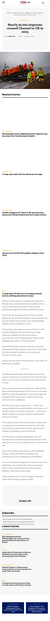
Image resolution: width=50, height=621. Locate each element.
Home (9, 13)
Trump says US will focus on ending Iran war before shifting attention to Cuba (22, 294)
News (4, 291)
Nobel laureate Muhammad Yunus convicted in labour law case (13, 609)
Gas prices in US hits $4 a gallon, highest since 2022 (23, 254)
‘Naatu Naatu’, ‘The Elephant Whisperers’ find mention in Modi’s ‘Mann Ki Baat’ (37, 609)
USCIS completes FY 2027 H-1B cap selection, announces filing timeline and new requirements (24, 213)
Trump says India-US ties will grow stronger (22, 174)
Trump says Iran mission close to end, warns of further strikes (16, 584)
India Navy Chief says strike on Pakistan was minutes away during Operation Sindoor (16, 554)
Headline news (18, 13)
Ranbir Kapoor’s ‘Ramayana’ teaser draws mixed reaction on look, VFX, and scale (16, 569)
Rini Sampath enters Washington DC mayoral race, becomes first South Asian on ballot (25, 135)
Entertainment (7, 565)
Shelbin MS (11, 36)
